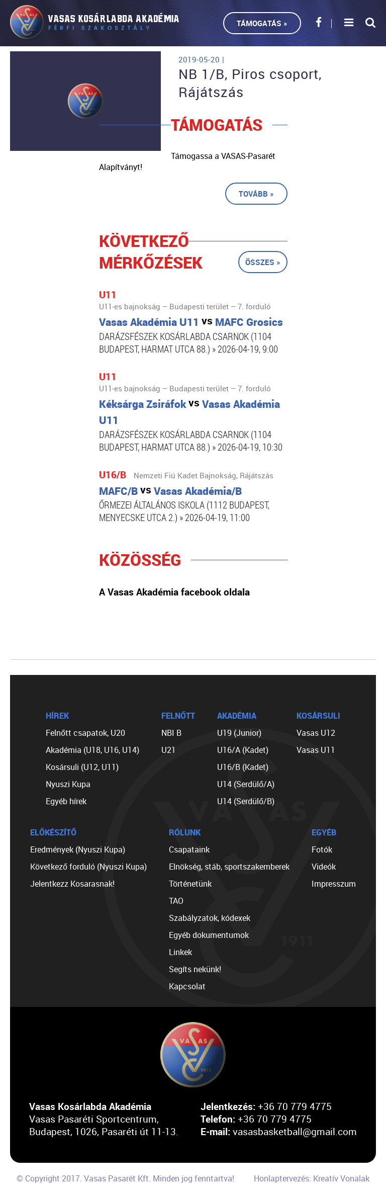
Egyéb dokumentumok (209, 934)
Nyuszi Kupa (68, 784)
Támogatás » (262, 23)
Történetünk (190, 883)
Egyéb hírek (66, 801)
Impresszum (334, 883)
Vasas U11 (316, 749)
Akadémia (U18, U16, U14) (92, 749)
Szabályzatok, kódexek (209, 917)
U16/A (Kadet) (242, 749)
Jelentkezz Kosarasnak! (72, 883)
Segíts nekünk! (195, 969)
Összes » (262, 262)
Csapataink (189, 849)
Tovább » (256, 194)
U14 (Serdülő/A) (245, 784)
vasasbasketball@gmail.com (295, 1131)
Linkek (180, 952)
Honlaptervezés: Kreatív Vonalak (311, 1178)
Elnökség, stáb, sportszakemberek (229, 866)
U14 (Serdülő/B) (245, 801)
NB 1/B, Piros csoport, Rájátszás (250, 83)
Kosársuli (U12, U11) (82, 767)
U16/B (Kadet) (242, 767)
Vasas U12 (316, 732)
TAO (176, 900)
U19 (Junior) (239, 732)
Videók (324, 866)
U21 (168, 749)
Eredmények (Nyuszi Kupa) (77, 849)
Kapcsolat (187, 986)
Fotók (322, 849)
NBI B (171, 732)
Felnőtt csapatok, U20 (85, 732)
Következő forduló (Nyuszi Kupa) (88, 866)
